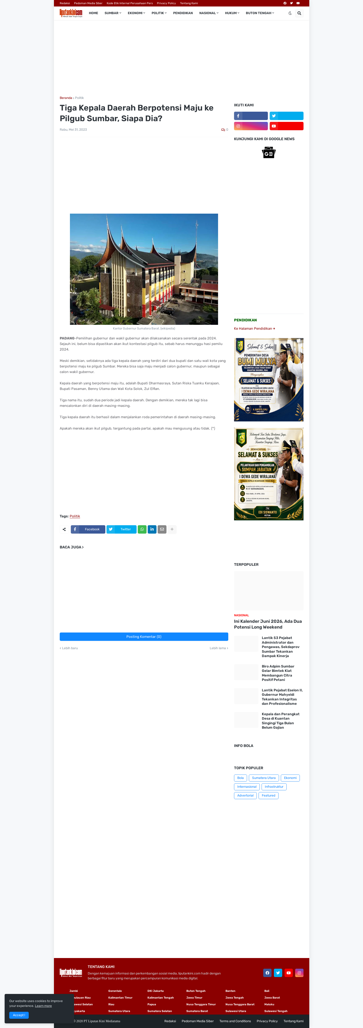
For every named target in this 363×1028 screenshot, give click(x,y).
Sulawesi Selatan (81, 1004)
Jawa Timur (194, 997)
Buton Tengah (196, 991)
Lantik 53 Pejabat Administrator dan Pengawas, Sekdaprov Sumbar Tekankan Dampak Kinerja (281, 647)
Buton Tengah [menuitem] (258, 13)
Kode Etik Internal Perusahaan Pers (130, 3)
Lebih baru (70, 648)
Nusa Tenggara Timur (201, 1004)
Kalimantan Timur (120, 997)
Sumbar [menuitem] (112, 13)
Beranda (66, 98)
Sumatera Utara (264, 778)
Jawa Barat (272, 997)
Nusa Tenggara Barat (239, 1004)
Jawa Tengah (234, 997)
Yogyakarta (77, 1011)
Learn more (43, 1006)
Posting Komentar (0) (143, 637)
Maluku (269, 1004)
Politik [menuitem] (158, 13)
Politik (79, 98)
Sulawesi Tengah (276, 1011)
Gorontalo (115, 991)
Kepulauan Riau (80, 997)
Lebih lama (218, 648)
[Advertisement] (182, 58)
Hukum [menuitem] (231, 13)
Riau (111, 1004)
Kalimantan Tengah (160, 997)
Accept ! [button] (19, 1015)
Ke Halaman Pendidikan (254, 328)
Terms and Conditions (235, 1021)
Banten (230, 991)
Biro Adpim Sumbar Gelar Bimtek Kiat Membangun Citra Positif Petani (278, 673)
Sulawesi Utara (235, 1011)
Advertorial (245, 795)
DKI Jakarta (155, 991)
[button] (290, 13)
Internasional (247, 787)
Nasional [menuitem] (207, 13)
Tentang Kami (189, 3)
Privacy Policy (166, 3)
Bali (266, 991)
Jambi (73, 991)
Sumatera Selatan (159, 1011)
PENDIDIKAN (245, 320)
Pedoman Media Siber (88, 3)
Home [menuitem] (93, 13)
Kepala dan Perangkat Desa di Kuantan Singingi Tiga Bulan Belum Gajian (281, 721)
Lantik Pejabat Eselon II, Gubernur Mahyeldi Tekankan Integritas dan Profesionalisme (282, 697)
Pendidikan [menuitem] (183, 13)
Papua (151, 1004)
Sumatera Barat (197, 1011)
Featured (268, 795)
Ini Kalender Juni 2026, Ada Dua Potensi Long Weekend (268, 624)
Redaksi (65, 3)
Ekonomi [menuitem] (135, 13)
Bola (240, 778)
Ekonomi (290, 778)
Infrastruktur (274, 787)
